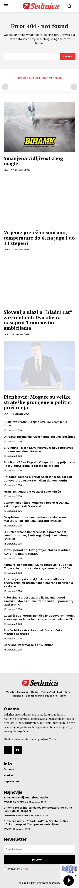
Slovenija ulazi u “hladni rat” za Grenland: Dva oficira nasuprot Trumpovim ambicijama (38, 320)
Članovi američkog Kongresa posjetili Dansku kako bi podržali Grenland (37, 504)
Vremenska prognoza (17, 815)
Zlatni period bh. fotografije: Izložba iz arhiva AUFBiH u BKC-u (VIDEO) (37, 551)
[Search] (67, 56)
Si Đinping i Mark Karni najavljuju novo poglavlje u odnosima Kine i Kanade (38, 449)
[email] (39, 849)
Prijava (39, 860)
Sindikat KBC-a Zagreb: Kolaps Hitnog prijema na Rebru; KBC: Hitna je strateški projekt (39, 463)
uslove (25, 868)
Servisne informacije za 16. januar (28, 645)
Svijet (7, 829)
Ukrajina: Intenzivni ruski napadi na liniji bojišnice (39, 436)
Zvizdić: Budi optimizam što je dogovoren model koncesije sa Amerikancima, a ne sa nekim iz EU (39, 617)
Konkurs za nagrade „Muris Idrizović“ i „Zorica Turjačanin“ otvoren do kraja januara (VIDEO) (38, 566)
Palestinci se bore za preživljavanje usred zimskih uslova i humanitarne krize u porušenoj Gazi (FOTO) (38, 601)
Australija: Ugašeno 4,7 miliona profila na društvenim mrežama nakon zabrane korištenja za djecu (38, 583)
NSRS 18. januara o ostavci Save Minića (32, 491)
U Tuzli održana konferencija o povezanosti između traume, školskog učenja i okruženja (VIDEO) (36, 535)
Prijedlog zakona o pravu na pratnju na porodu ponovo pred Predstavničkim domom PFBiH (38, 478)
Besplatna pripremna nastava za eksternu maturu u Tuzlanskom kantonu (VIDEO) (35, 518)
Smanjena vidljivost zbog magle (33, 161)
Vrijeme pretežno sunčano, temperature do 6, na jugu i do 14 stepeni (39, 237)
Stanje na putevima (16, 802)
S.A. (6, 170)
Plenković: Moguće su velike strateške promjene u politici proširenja (38, 402)
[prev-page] (5, 86)
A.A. (6, 334)
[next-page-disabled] (73, 86)
